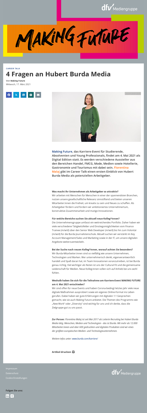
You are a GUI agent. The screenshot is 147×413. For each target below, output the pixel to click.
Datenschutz (12, 373)
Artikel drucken (63, 352)
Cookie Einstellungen (16, 377)
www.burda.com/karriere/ (85, 338)
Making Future (62, 151)
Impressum (11, 368)
